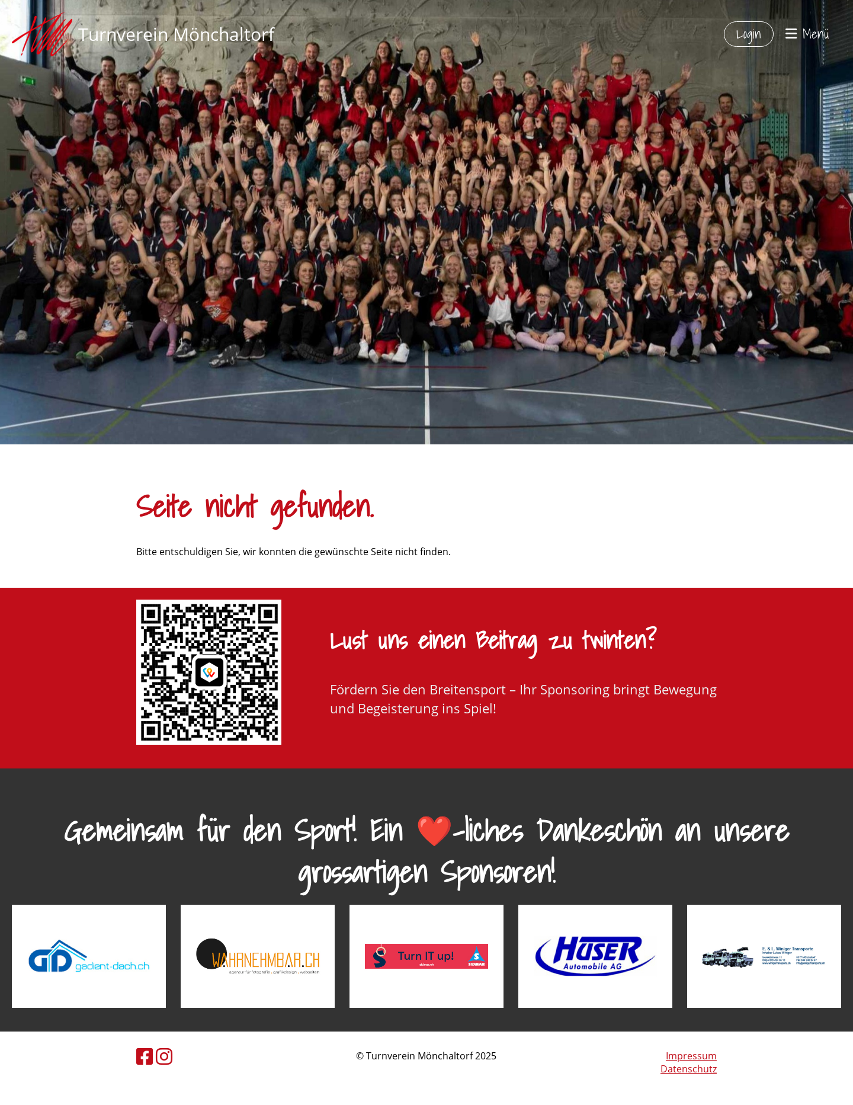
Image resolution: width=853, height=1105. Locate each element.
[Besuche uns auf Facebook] (144, 1056)
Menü (807, 34)
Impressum (691, 1055)
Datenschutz (688, 1068)
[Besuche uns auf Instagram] (164, 1056)
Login (748, 33)
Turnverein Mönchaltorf (176, 34)
